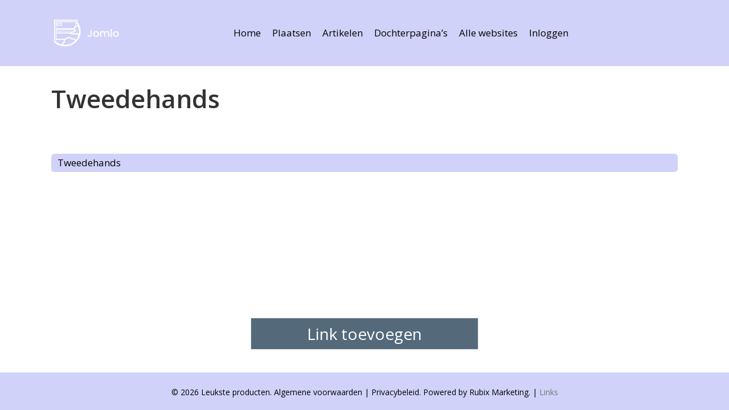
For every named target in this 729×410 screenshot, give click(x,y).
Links (548, 392)
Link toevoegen (364, 334)
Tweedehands (89, 162)
